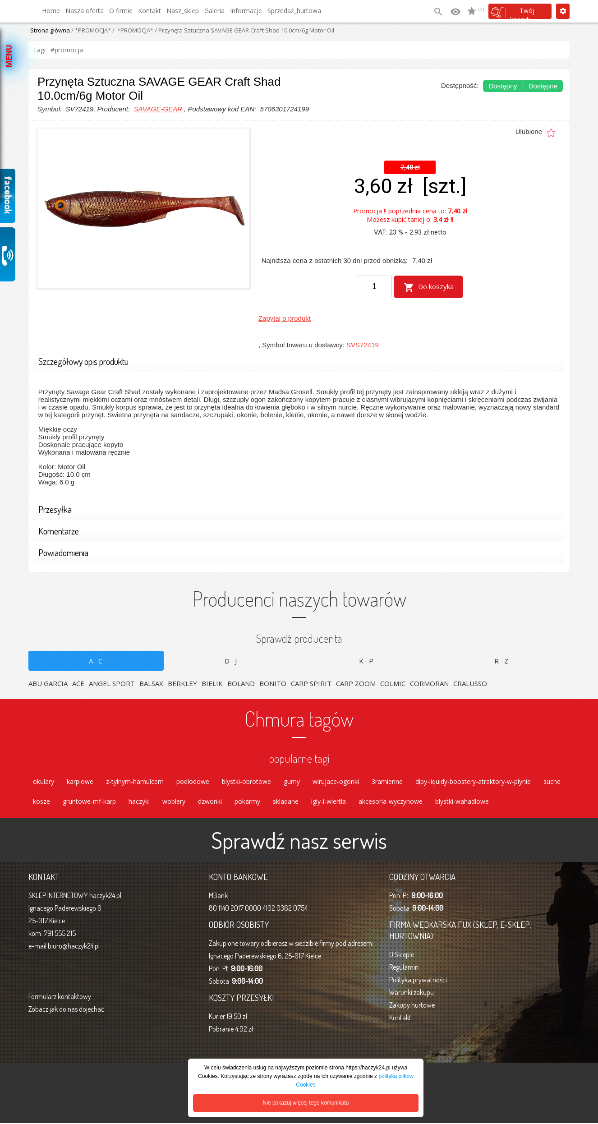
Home (51, 10)
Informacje (246, 10)
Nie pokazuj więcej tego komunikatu (306, 1103)
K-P (367, 659)
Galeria (214, 10)
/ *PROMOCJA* (90, 30)
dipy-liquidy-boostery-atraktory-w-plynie (473, 781)
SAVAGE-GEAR (157, 109)
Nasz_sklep (182, 10)
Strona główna (50, 30)
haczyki (139, 801)
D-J (231, 659)
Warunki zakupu (411, 993)
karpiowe (80, 781)
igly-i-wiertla (328, 801)
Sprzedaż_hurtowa (294, 10)
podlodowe (192, 781)
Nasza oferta (84, 10)
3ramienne (387, 781)
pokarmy (247, 801)
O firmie (121, 10)
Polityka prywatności (418, 980)
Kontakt (149, 10)
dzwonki (210, 801)
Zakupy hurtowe (412, 1005)
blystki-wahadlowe (462, 801)
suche (552, 781)
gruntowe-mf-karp (89, 801)
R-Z (502, 659)
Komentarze (296, 531)
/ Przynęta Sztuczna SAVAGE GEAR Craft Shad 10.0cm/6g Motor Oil (243, 30)
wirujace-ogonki (336, 781)
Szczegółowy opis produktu (296, 362)
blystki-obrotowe (246, 781)
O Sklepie (401, 955)
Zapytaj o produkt (284, 317)
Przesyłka (296, 509)
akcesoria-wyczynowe (391, 801)
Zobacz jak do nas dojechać (66, 1009)
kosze (41, 801)
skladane (286, 801)
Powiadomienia (296, 553)
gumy (292, 781)
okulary (43, 781)
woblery (173, 801)
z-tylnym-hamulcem (135, 781)
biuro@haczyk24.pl (74, 946)
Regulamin (404, 967)
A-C (96, 659)
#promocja (67, 50)
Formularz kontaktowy (59, 997)
